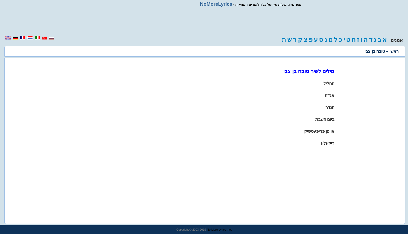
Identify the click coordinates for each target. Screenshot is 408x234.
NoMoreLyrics (216, 4)
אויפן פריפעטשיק (319, 131)
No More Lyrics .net (219, 229)
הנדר (330, 107)
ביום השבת (324, 119)
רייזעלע (327, 143)
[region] (204, 21)
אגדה (329, 95)
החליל (328, 83)
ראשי (394, 51)
